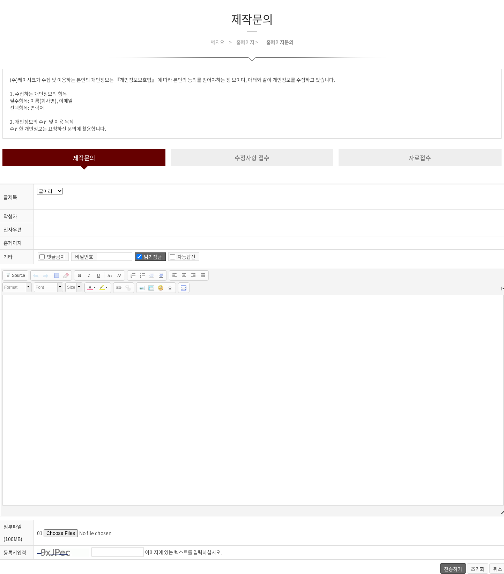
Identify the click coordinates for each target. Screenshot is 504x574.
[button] (15, 275)
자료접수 (420, 157)
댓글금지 (56, 256)
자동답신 (186, 256)
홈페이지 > (247, 41)
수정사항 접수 (252, 157)
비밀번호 (84, 256)
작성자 (10, 216)
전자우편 (12, 229)
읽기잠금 (153, 256)
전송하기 (453, 568)
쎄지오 (217, 41)
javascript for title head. (50, 191)
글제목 (10, 196)
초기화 (477, 568)
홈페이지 (12, 242)
